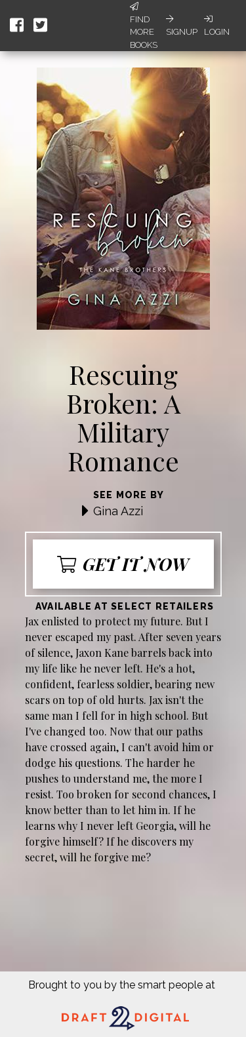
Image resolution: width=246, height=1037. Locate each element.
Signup (181, 25)
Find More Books (143, 26)
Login (217, 25)
